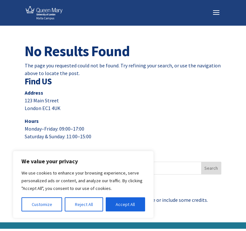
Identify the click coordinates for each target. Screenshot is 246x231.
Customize (42, 204)
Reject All (84, 204)
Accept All (125, 204)
